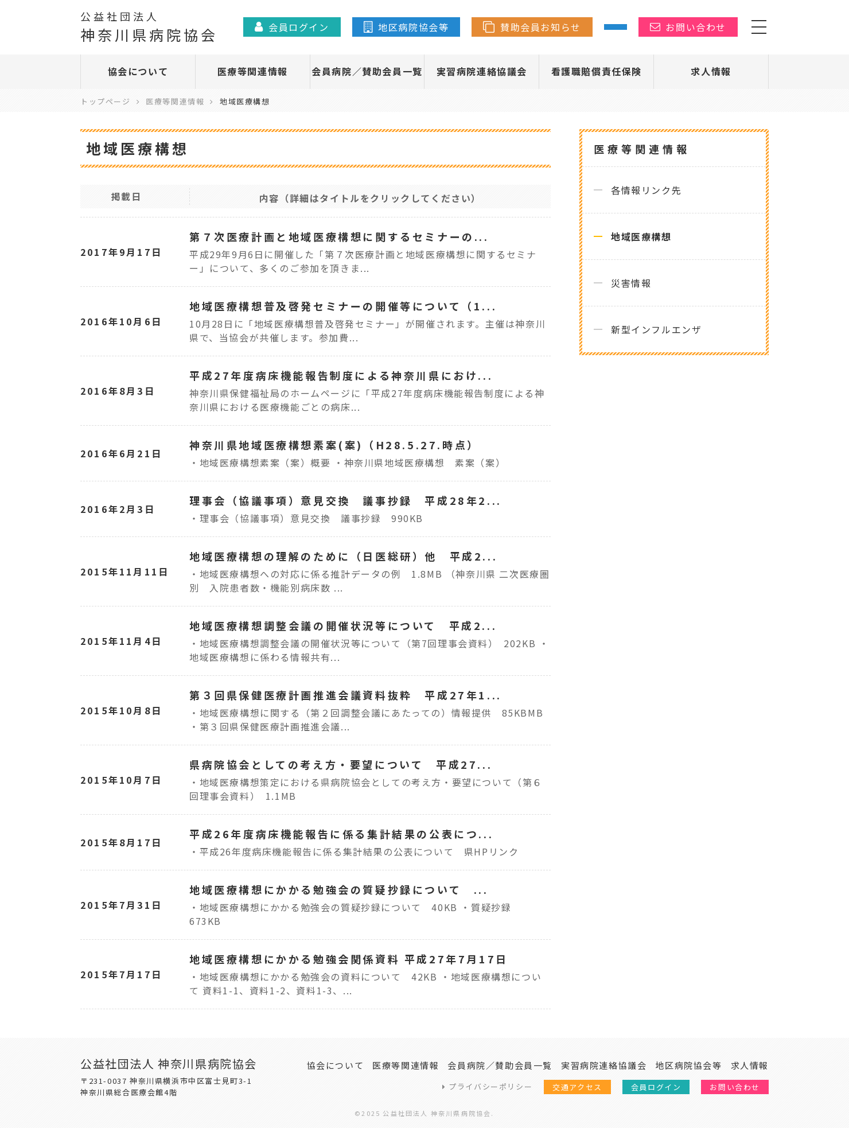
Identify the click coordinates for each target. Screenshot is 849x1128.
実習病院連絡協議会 (482, 71)
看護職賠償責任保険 (596, 71)
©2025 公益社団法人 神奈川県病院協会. (424, 1113)
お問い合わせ (735, 1087)
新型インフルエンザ (656, 329)
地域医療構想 (641, 236)
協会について (138, 71)
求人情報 (711, 71)
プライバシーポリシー (490, 1086)
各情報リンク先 (646, 190)
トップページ (105, 101)
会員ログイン (656, 1087)
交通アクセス (577, 1087)
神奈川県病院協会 (149, 27)
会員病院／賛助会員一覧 (367, 71)
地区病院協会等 (688, 1065)
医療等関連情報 (252, 71)
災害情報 (631, 283)
